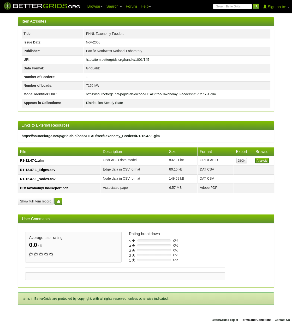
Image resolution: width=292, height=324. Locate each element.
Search (114, 6)
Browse (94, 6)
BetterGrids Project (225, 320)
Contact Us (282, 320)
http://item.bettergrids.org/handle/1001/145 (117, 59)
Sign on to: (276, 6)
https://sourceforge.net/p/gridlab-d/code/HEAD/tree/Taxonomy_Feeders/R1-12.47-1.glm (151, 94)
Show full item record (35, 201)
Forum (131, 6)
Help (146, 6)
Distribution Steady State (104, 103)
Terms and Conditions (256, 320)
